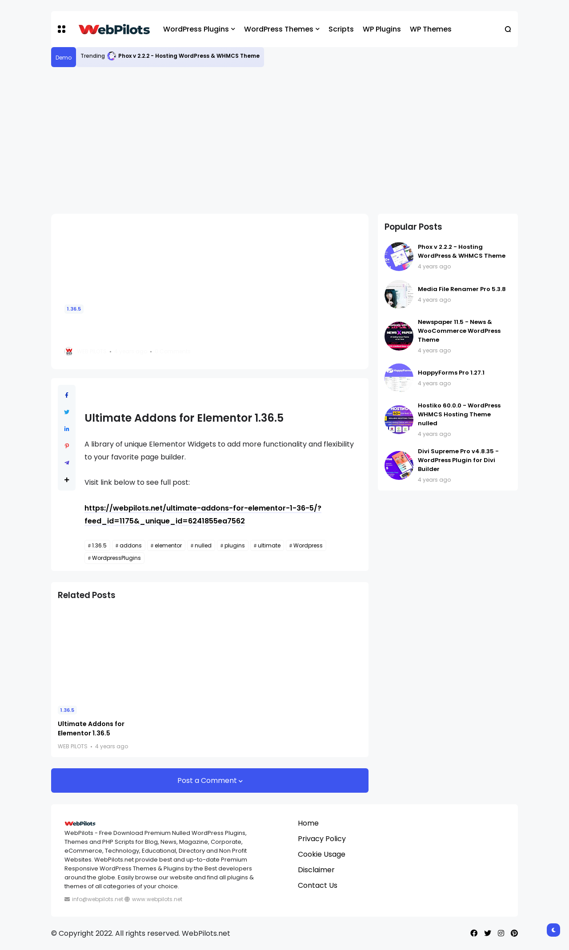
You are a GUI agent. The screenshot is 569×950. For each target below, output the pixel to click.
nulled (203, 545)
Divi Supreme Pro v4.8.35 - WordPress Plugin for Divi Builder (458, 460)
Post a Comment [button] (208, 780)
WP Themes (431, 29)
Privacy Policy (322, 839)
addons (131, 545)
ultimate (269, 545)
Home (308, 823)
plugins (234, 545)
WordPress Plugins (196, 29)
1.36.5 (74, 308)
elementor (168, 545)
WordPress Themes (278, 29)
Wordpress (308, 545)
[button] (61, 29)
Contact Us (317, 885)
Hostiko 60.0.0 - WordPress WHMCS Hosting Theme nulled (459, 414)
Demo (64, 57)
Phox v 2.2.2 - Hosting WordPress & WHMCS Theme (189, 56)
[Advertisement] (284, 140)
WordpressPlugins (116, 558)
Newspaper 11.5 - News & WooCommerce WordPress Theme (459, 331)
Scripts (341, 29)
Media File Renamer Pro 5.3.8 (462, 289)
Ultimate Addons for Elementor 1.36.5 (91, 728)
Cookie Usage (321, 854)
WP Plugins (382, 29)
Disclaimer (316, 870)
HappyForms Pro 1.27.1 (451, 372)
